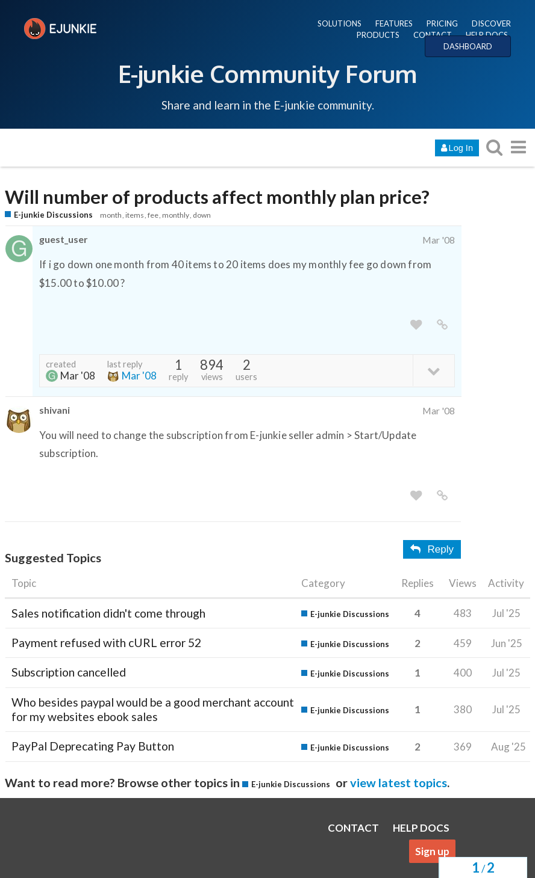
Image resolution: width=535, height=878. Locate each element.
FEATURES (394, 23)
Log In (457, 148)
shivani (54, 410)
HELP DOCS (487, 35)
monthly (175, 215)
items (134, 215)
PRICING (442, 23)
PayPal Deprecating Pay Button (92, 746)
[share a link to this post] (442, 325)
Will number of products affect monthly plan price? (217, 197)
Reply (432, 549)
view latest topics (398, 782)
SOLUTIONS (339, 23)
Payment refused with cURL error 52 (106, 642)
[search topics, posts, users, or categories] (494, 147)
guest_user (63, 239)
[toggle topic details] (433, 370)
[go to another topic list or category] (518, 147)
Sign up (432, 851)
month (111, 215)
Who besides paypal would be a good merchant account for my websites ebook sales (152, 709)
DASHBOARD (467, 46)
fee (153, 215)
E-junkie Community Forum (267, 73)
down (202, 215)
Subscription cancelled (68, 672)
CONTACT (432, 35)
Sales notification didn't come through (108, 613)
